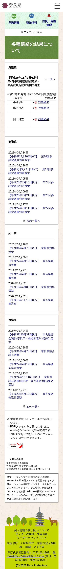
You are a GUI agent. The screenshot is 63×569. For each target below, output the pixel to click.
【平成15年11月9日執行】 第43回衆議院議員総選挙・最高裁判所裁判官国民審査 (25, 81)
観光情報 (31, 22)
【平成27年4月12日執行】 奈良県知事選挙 (31, 263)
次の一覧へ (33, 220)
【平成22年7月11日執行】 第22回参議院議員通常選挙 (31, 210)
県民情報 (14, 22)
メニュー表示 (57, 6)
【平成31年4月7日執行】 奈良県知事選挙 (31, 250)
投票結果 (43, 102)
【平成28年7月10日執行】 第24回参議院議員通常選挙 (31, 184)
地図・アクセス (34, 546)
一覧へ (51, 79)
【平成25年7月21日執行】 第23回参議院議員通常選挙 (31, 197)
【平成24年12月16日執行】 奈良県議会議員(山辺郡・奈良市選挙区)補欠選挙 (30, 381)
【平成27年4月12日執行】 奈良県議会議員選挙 (31, 366)
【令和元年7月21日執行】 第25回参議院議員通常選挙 (31, 171)
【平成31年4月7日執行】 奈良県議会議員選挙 (31, 353)
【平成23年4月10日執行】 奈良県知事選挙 (31, 276)
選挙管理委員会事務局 (17, 463)
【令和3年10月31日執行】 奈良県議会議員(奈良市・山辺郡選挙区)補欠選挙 (31, 338)
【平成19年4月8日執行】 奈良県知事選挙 (31, 289)
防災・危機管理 (49, 23)
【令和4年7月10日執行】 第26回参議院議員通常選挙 (30, 158)
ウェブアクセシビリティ (31, 537)
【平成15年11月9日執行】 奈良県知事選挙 (31, 302)
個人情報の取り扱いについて (31, 530)
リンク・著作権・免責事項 (31, 534)
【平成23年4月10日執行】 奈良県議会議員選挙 (31, 395)
